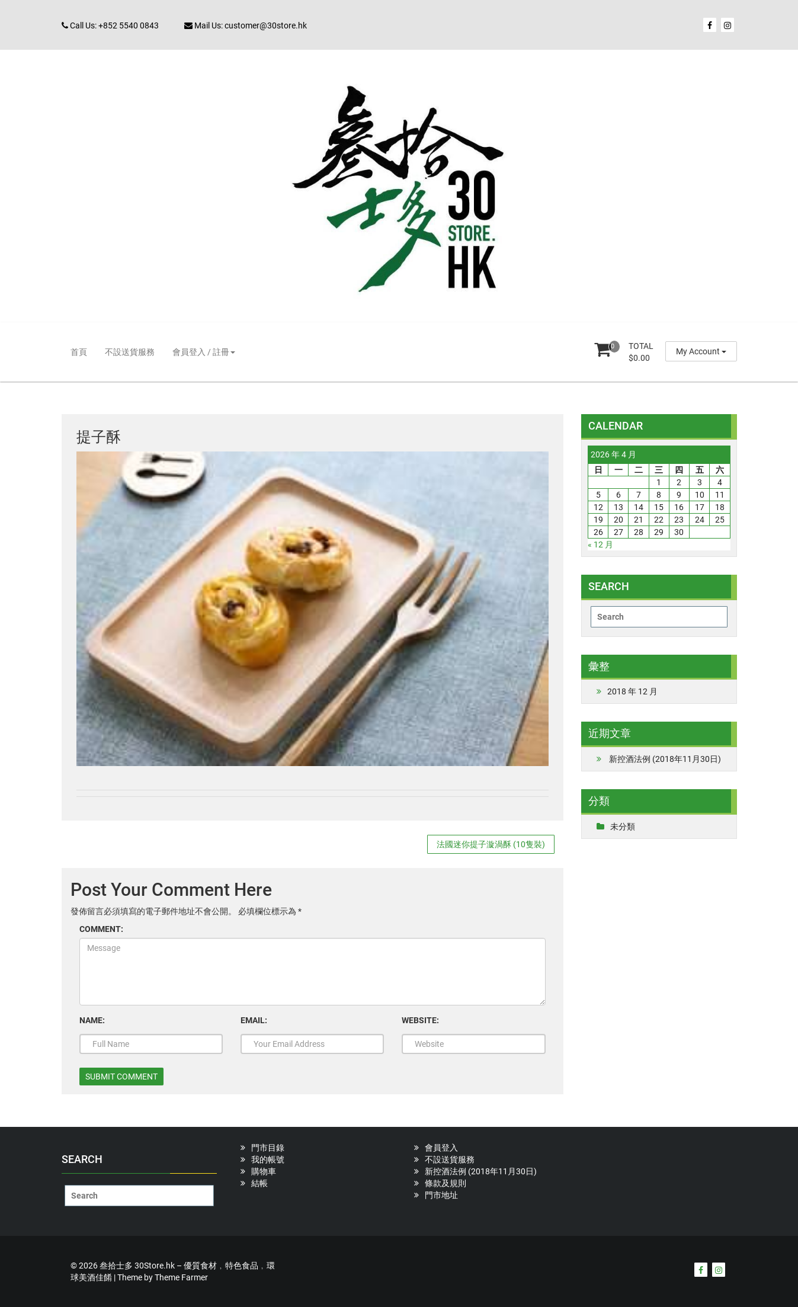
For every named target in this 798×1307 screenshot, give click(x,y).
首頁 (78, 352)
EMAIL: (254, 1020)
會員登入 (441, 1147)
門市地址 (441, 1195)
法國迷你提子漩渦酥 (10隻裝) (491, 844)
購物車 (263, 1171)
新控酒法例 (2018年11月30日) (665, 759)
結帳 (259, 1183)
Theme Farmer (181, 1277)
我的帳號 (267, 1159)
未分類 (622, 826)
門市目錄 (267, 1147)
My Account (701, 351)
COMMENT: (101, 929)
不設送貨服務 (130, 352)
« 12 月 (600, 544)
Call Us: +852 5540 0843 (110, 25)
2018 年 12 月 (632, 691)
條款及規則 (445, 1183)
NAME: (92, 1020)
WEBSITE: (420, 1020)
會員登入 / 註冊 (203, 352)
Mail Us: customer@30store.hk (245, 25)
